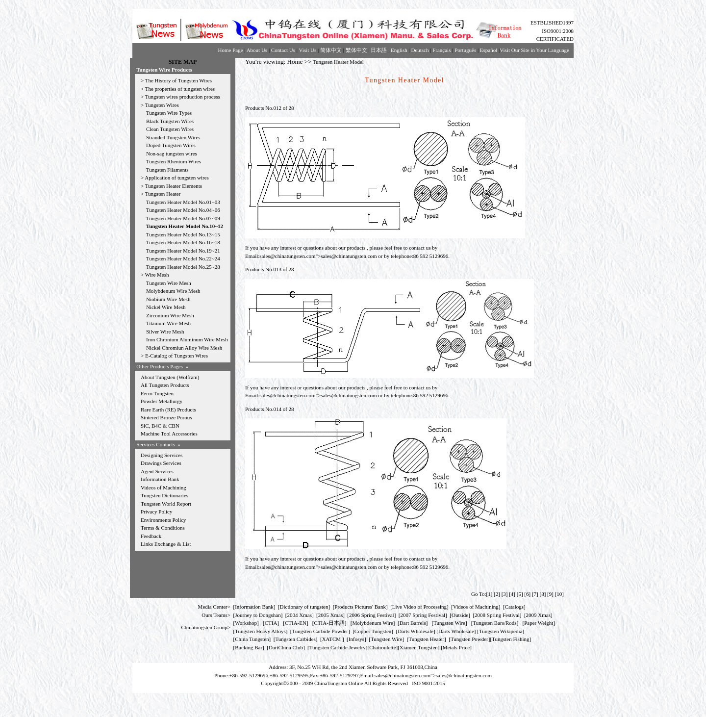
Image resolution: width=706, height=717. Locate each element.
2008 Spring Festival (497, 615)
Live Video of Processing (419, 607)
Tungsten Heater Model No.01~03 (183, 202)
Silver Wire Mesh (165, 331)
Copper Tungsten (373, 631)
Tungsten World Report (166, 504)
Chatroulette (382, 647)
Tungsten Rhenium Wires (173, 161)
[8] (543, 594)
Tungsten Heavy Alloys (260, 631)
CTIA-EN (295, 623)
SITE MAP (183, 61)
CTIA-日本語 (329, 623)
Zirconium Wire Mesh (170, 315)
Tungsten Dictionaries (164, 495)
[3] (505, 594)
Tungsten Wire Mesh (168, 283)
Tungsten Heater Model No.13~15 (183, 234)
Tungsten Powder (469, 639)
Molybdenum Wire (372, 623)
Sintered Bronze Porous (166, 417)
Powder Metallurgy (161, 401)
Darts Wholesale (415, 631)
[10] (559, 594)
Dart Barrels (413, 623)
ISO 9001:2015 (428, 683)
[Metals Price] (456, 647)
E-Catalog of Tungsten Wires (176, 355)
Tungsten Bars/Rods (495, 623)
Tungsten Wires (162, 105)
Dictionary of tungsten (304, 607)
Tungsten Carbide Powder (320, 631)
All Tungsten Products (165, 385)
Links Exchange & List (166, 544)
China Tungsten (252, 639)
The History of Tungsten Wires (178, 80)
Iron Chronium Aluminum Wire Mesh (187, 339)
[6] (527, 594)
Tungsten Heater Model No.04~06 (183, 210)
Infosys (356, 639)
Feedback (151, 536)
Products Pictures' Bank (360, 607)
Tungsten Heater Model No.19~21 (183, 251)
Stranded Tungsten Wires (173, 137)
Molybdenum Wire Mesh (173, 291)
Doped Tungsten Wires (171, 145)
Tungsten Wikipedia (500, 631)
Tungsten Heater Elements (173, 186)
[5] (520, 594)
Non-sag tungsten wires (171, 153)
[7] (535, 594)
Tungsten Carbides (295, 639)
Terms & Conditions (163, 528)
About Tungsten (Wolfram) (170, 377)
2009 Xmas (538, 615)
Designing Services (161, 455)
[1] (489, 594)
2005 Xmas (330, 615)
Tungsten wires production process (182, 97)
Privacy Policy (156, 511)
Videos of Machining (163, 487)
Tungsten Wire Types (169, 113)
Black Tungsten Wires (170, 121)
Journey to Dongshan (258, 615)
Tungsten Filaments (167, 170)
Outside (460, 615)
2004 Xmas (299, 615)
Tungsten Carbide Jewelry (337, 647)
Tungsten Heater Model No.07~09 (183, 218)
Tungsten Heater (163, 194)
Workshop (246, 623)
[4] (512, 594)
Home (295, 61)
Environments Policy (163, 520)
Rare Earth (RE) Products (168, 409)
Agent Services (157, 471)
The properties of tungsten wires (180, 89)
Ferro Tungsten (157, 393)
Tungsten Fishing (510, 639)
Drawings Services (161, 463)
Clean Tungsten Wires (170, 129)
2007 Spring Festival (423, 615)
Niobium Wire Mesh (168, 299)
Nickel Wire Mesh (166, 307)
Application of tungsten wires (176, 177)
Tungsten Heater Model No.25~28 (183, 267)
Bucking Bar (248, 647)
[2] (497, 594)
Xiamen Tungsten (419, 647)
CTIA (271, 623)
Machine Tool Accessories (169, 433)
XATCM (331, 639)
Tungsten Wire (449, 623)
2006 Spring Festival (371, 615)
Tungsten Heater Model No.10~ (182, 226)
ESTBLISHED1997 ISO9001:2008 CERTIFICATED (552, 31)
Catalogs (514, 607)
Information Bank (160, 479)
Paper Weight (538, 623)
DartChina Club (286, 647)
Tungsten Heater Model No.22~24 (183, 258)
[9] (550, 594)
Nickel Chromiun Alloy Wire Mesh (184, 348)
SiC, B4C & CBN (160, 426)
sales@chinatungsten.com (287, 256)
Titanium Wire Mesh (168, 323)
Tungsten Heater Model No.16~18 (183, 242)
